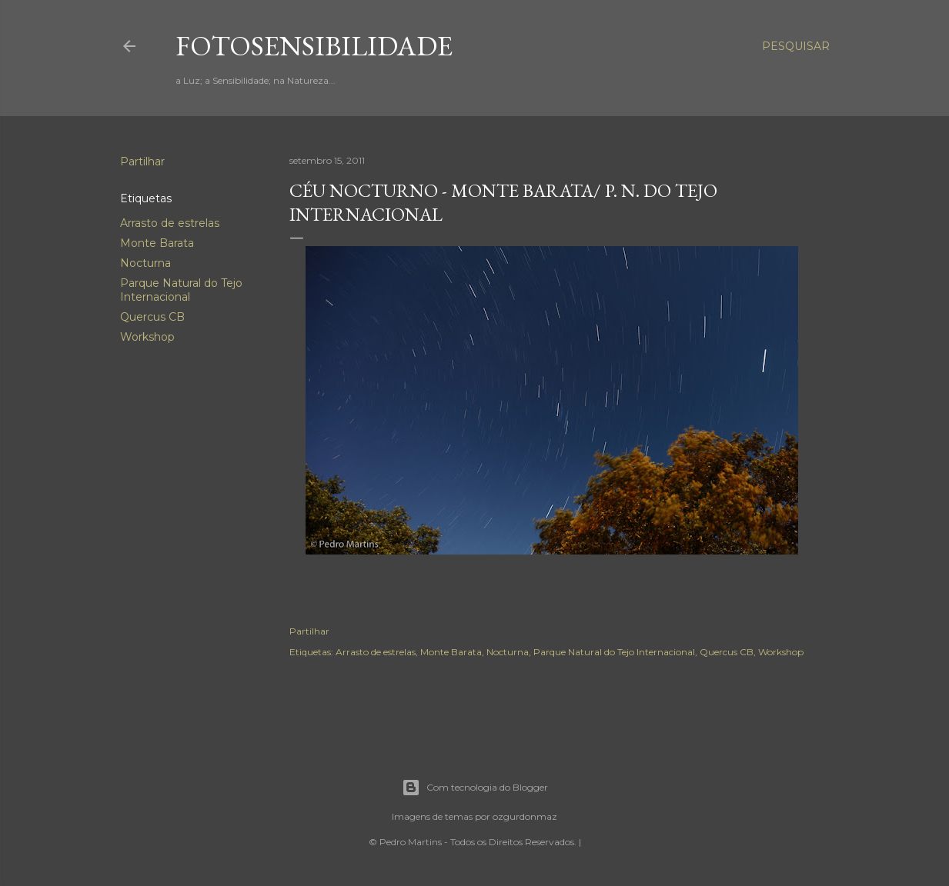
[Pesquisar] (796, 46)
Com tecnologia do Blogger (475, 787)
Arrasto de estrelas (169, 223)
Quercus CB (152, 317)
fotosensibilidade (314, 46)
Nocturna (145, 263)
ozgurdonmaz (525, 816)
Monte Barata (157, 243)
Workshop (147, 337)
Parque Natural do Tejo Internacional (181, 290)
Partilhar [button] (142, 161)
